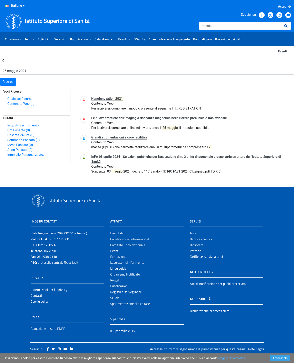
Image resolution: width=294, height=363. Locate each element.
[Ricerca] (240, 26)
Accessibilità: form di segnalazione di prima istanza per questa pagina (198, 348)
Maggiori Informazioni (232, 358)
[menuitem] (13, 39)
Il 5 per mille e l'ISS (123, 330)
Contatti (36, 295)
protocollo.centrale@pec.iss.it (58, 262)
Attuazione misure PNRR (48, 328)
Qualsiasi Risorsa (19, 99)
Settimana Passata (23, 140)
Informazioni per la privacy (49, 289)
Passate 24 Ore (20, 135)
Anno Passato (19, 150)
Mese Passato (20, 145)
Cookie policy (40, 301)
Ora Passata (18, 130)
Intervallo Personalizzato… (26, 155)
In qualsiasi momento (23, 125)
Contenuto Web (21, 104)
